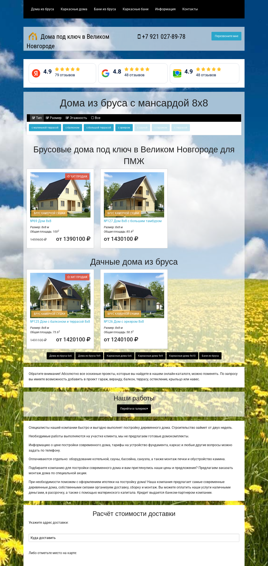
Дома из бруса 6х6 (60, 355)
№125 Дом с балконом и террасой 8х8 (60, 322)
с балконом (72, 127)
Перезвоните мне (226, 36)
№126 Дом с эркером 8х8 (124, 322)
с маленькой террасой (45, 127)
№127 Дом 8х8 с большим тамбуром (133, 221)
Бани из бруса (105, 9)
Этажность (76, 118)
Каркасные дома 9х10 (182, 355)
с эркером (124, 127)
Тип (37, 118)
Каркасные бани (135, 9)
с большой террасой (98, 127)
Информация (165, 9)
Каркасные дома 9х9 (150, 355)
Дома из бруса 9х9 (89, 355)
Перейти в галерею (134, 409)
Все (95, 118)
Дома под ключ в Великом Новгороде (68, 41)
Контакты (190, 9)
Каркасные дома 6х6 (119, 355)
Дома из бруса (42, 9)
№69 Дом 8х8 (40, 221)
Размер (54, 118)
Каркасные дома (74, 9)
